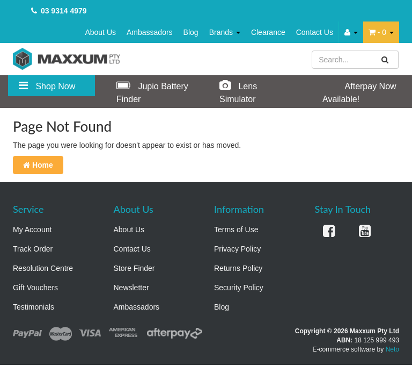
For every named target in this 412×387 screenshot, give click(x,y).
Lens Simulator (238, 92)
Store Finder (134, 268)
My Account (32, 229)
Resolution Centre (43, 268)
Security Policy (238, 287)
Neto (392, 349)
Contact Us (314, 32)
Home (38, 165)
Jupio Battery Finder (152, 92)
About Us (100, 32)
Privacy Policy (237, 249)
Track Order (33, 249)
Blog (190, 32)
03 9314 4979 (64, 10)
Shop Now (47, 85)
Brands (224, 32)
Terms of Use (236, 229)
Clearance (268, 32)
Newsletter (131, 287)
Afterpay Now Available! (359, 92)
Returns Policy (238, 268)
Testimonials (33, 307)
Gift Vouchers (35, 287)
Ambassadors (150, 32)
